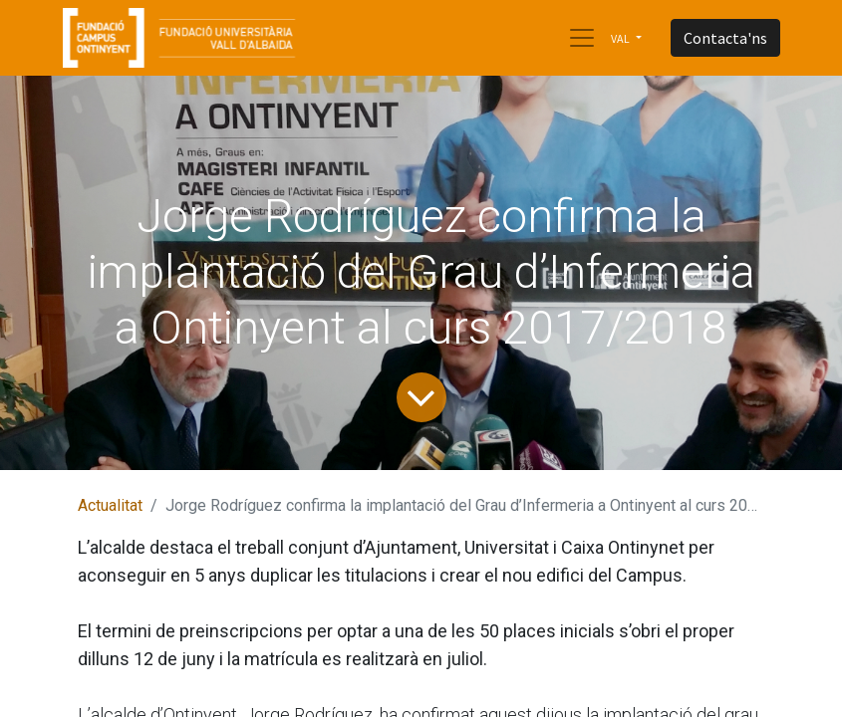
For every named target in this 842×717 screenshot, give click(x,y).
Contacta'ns (725, 38)
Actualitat (110, 505)
